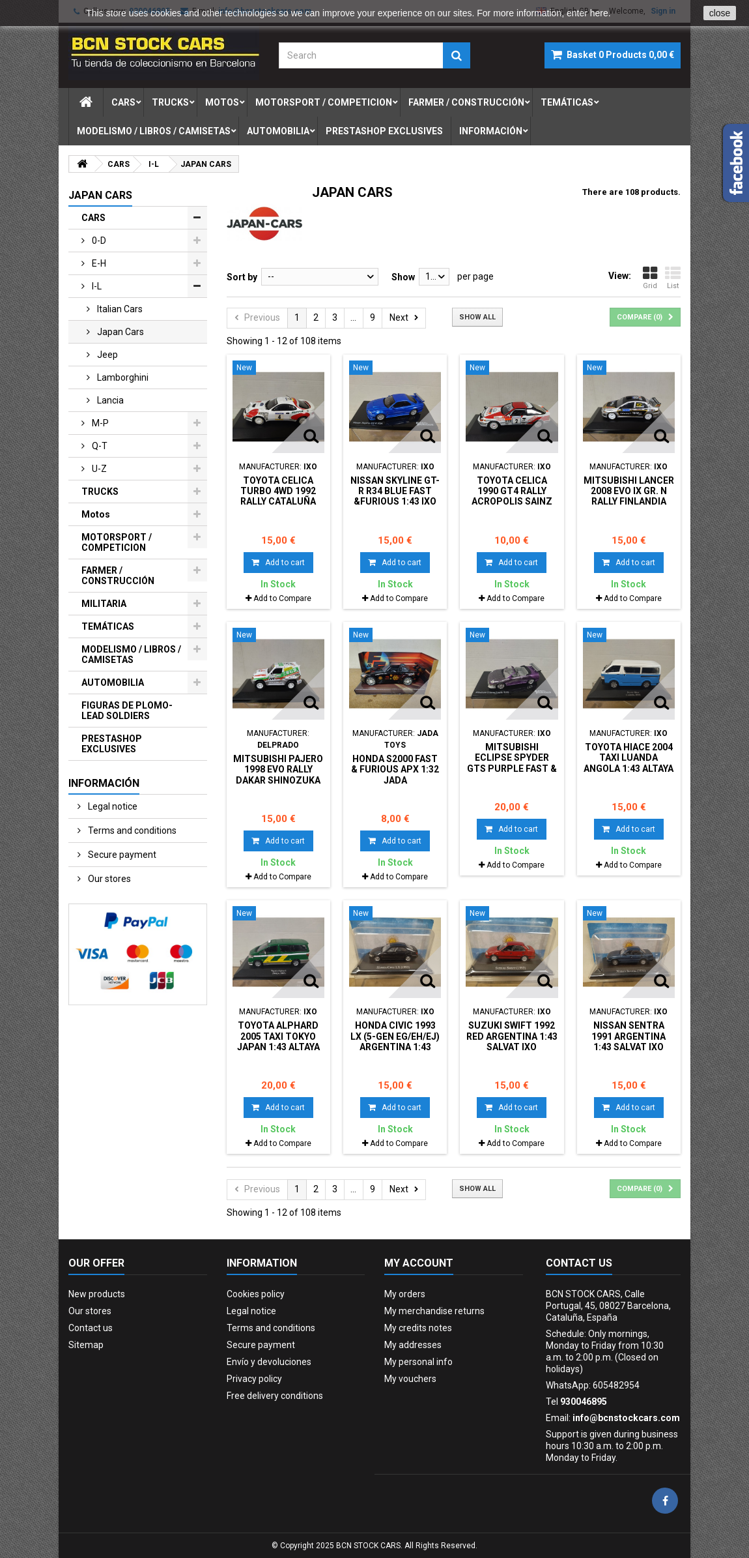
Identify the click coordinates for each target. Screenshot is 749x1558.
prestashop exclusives (384, 131)
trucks (170, 102)
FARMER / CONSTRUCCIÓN (117, 575)
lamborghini (121, 377)
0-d (98, 240)
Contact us (90, 1328)
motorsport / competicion (323, 102)
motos (222, 102)
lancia (109, 400)
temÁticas (567, 102)
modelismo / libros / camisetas (154, 131)
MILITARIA (103, 603)
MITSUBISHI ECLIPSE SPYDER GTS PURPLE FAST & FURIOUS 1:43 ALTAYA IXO (512, 768)
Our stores (108, 879)
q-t (98, 446)
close (720, 13)
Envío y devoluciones (269, 1362)
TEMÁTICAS (107, 626)
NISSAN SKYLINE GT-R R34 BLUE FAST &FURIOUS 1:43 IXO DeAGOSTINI (395, 496)
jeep (106, 354)
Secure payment (121, 854)
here (599, 13)
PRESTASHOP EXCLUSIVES (111, 743)
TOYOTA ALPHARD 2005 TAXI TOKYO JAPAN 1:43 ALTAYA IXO (278, 1041)
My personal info (418, 1362)
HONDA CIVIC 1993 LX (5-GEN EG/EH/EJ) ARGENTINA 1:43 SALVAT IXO (395, 1041)
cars (123, 102)
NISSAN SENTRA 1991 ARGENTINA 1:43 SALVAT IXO (628, 1036)
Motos (95, 514)
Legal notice (111, 806)
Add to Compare (282, 598)
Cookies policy (256, 1294)
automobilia (278, 131)
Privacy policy (254, 1379)
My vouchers (410, 1379)
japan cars (119, 332)
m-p (99, 423)
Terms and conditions (131, 830)
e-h (98, 263)
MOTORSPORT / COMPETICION (116, 542)
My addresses (413, 1345)
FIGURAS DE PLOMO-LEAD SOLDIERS (127, 710)
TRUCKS (100, 491)
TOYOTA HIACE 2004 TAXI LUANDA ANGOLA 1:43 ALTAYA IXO (628, 763)
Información (490, 131)
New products (96, 1294)
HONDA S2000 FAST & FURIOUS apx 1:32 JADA (395, 770)
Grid (650, 277)
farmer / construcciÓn (466, 102)
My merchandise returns (434, 1311)
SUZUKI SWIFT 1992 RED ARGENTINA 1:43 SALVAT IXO (512, 1036)
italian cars (119, 309)
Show (403, 277)
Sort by (242, 277)
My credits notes (418, 1328)
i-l (96, 286)
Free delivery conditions (275, 1395)
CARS (93, 218)
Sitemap (86, 1345)
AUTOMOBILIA (112, 682)
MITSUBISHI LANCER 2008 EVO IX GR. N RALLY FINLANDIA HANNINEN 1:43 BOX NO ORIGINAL (629, 501)
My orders (404, 1294)
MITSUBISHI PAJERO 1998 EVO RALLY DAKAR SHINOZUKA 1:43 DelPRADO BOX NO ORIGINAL (278, 780)
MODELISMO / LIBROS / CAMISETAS (131, 654)
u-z (98, 468)
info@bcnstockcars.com (626, 1418)
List (673, 277)
